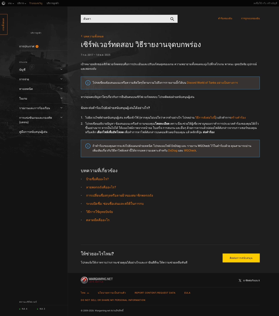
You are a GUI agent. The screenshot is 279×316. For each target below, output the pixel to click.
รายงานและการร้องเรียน (34, 108)
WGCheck (190, 150)
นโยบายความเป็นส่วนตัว (112, 292)
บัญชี (22, 69)
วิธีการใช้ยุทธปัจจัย (99, 212)
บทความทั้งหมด (94, 36)
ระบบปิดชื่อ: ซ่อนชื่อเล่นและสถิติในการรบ (115, 203)
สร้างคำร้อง (238, 117)
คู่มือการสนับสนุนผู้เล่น (33, 132)
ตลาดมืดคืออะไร (98, 220)
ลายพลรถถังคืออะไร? (101, 187)
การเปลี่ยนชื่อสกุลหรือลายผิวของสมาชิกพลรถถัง (119, 195)
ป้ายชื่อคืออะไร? (97, 179)
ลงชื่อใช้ (258, 3)
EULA (187, 292)
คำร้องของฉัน (225, 18)
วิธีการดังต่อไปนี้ (205, 117)
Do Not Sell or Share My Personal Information (113, 300)
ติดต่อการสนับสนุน (241, 258)
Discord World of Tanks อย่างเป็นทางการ (212, 82)
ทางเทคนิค (26, 89)
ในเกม (23, 98)
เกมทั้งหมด (3, 24)
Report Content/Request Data (155, 292)
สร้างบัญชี (272, 3)
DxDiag (172, 150)
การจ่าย (24, 79)
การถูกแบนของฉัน (250, 18)
